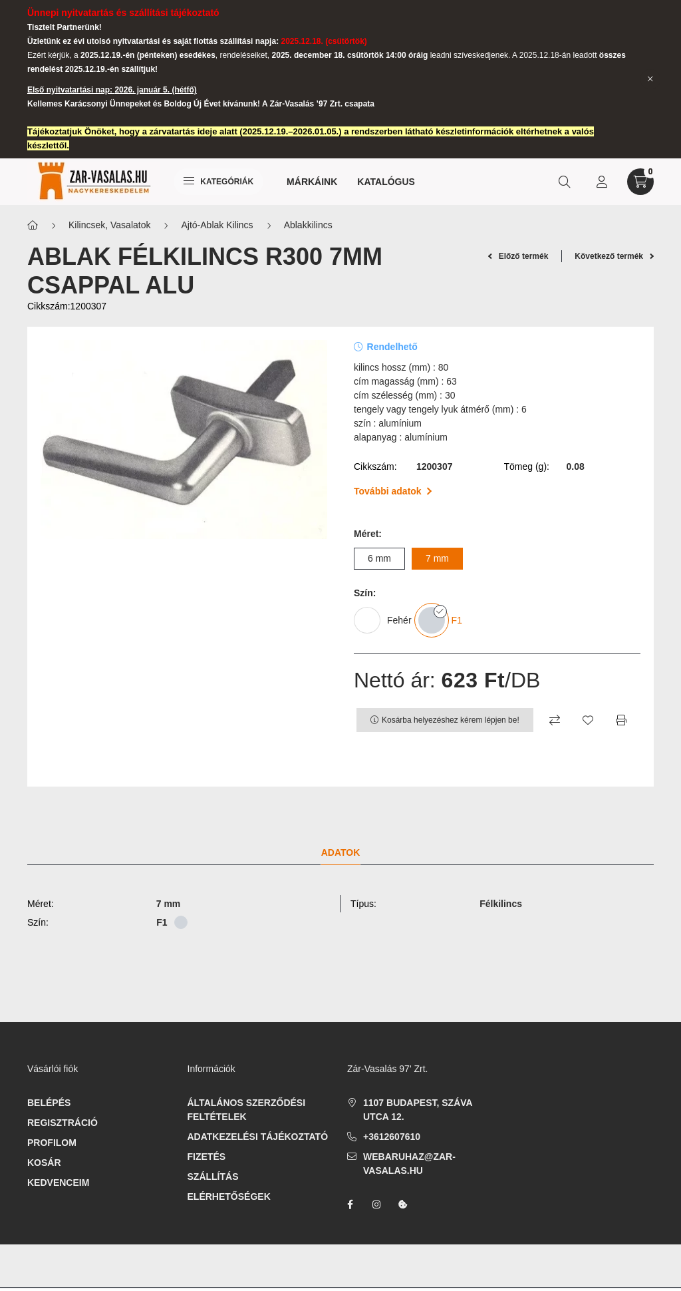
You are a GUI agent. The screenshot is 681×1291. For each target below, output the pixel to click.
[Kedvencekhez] (588, 720)
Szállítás (213, 1176)
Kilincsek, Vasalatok (109, 225)
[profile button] (602, 181)
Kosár (44, 1162)
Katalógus (386, 181)
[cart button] (640, 181)
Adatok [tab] (340, 852)
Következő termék (614, 256)
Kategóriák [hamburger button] (218, 181)
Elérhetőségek (229, 1196)
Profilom (51, 1142)
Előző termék (518, 256)
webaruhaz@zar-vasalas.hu (409, 1163)
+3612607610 (391, 1136)
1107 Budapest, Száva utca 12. (417, 1109)
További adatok (393, 491)
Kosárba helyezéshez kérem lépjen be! (450, 720)
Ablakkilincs (308, 225)
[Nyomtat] (621, 720)
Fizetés (207, 1156)
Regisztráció (62, 1122)
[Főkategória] (32, 225)
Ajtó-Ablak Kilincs (217, 225)
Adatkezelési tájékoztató (258, 1136)
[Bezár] (650, 79)
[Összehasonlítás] (554, 720)
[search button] (564, 181)
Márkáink (312, 181)
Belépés (48, 1102)
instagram (376, 1204)
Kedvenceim (58, 1182)
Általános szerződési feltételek (247, 1109)
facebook (350, 1204)
